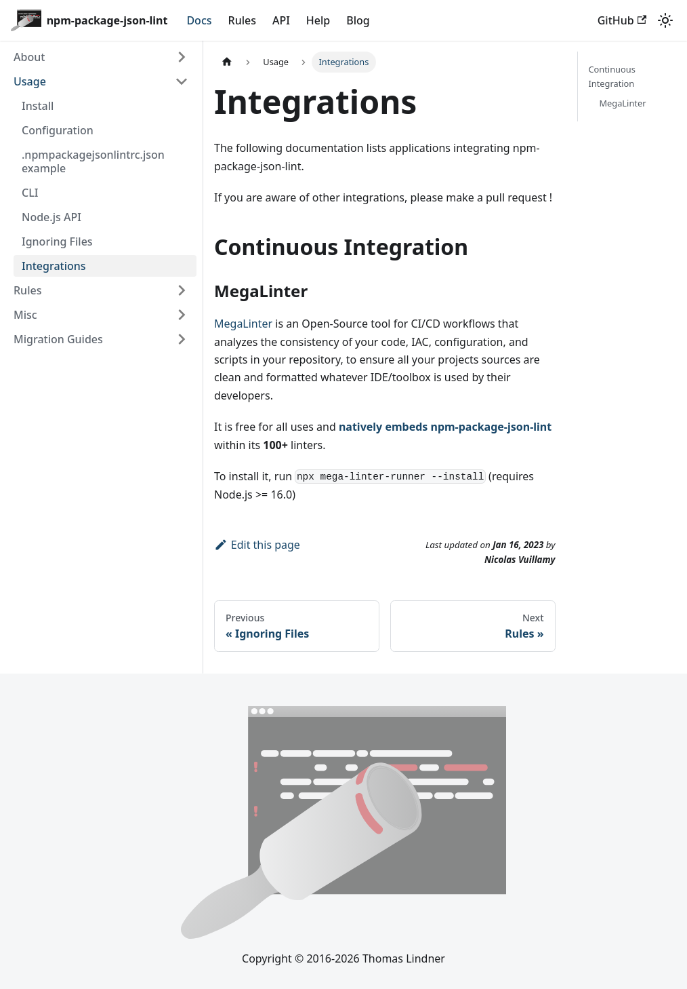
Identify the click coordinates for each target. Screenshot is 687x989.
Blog (357, 20)
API (281, 20)
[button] (100, 57)
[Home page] (227, 62)
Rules (242, 20)
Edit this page (257, 544)
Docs (198, 20)
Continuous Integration (612, 76)
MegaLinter (243, 323)
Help (318, 20)
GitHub (622, 20)
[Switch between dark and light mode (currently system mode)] (665, 20)
